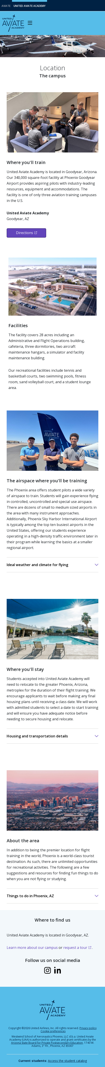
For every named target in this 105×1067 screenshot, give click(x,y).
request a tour (75, 947)
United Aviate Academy (30, 6)
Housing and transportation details (37, 736)
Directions (24, 232)
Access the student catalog (67, 1061)
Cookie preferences (53, 1031)
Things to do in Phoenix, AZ (30, 895)
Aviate (6, 6)
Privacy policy (88, 1028)
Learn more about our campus (32, 947)
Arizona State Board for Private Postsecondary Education (47, 1043)
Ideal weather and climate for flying (37, 564)
